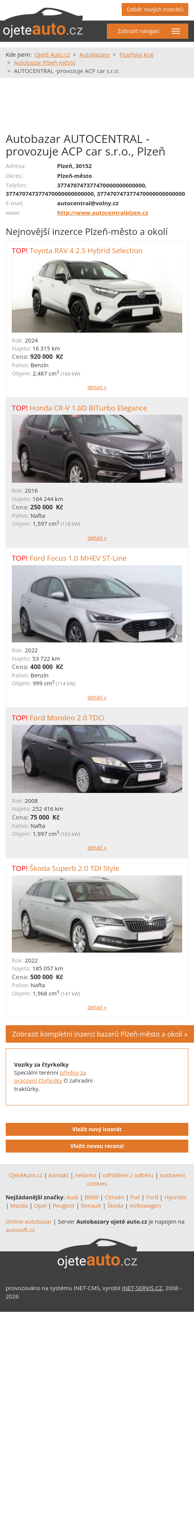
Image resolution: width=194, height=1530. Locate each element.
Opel (40, 1205)
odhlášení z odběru (128, 1175)
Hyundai (175, 1197)
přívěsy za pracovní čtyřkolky (50, 1076)
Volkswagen (145, 1205)
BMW (91, 1197)
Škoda (115, 1205)
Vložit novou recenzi (97, 1145)
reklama (86, 1175)
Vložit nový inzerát (97, 1129)
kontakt (59, 1175)
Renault (91, 1205)
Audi (72, 1197)
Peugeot (64, 1205)
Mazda (19, 1205)
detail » (97, 387)
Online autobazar (29, 1221)
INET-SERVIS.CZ (142, 1288)
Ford (152, 1197)
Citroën (114, 1197)
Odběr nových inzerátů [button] (155, 9)
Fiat (135, 1197)
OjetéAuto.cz (26, 1175)
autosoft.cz (20, 1230)
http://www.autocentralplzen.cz (102, 212)
